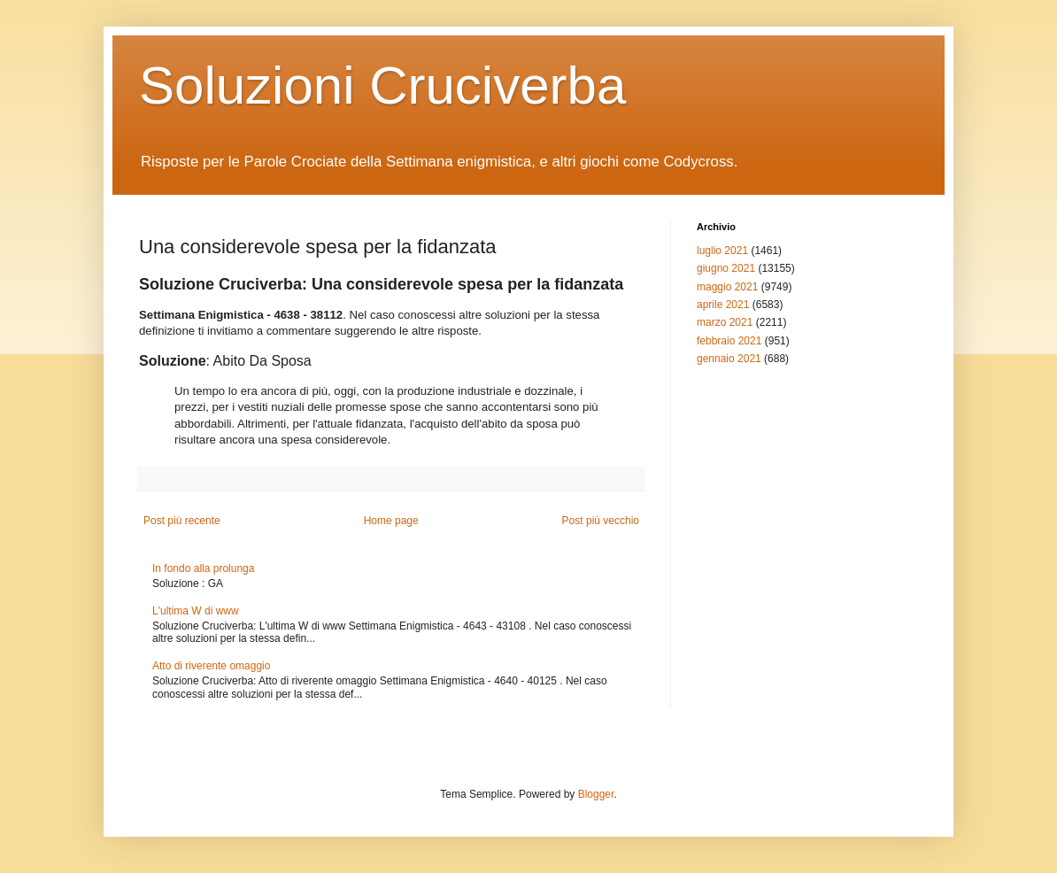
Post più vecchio (600, 520)
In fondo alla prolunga (203, 568)
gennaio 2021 (729, 358)
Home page (391, 520)
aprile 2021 (723, 304)
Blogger (596, 794)
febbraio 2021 (729, 341)
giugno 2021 (726, 268)
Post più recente (181, 520)
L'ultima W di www (195, 611)
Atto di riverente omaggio (211, 666)
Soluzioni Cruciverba (382, 85)
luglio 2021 (722, 250)
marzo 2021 (724, 322)
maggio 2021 (727, 287)
